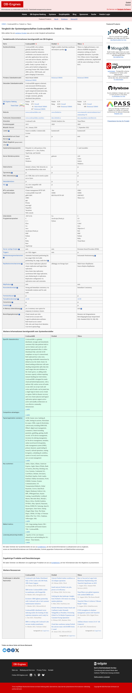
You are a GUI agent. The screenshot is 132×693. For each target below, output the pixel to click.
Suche (93, 14)
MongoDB (74, 19)
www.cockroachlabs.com (33, 112)
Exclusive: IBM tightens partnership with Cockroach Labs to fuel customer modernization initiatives (37, 601)
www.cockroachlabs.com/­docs (34, 118)
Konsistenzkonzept (9, 287)
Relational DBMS (30, 80)
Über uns (15, 670)
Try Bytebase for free (118, 96)
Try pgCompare (118, 79)
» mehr (27, 409)
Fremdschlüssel (8, 296)
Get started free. (118, 57)
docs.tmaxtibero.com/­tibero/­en (86, 118)
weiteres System (21, 33)
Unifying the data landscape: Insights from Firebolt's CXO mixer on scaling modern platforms (63, 598)
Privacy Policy (41, 670)
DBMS (4, 24)
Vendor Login (104, 14)
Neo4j (56, 19)
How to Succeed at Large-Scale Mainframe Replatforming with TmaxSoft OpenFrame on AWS (87, 580)
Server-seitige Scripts (10, 249)
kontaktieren (42, 547)
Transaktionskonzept (10, 299)
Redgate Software (124, 9)
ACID (27, 299)
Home (24, 14)
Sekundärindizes (8, 181)
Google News (45, 630)
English (128, 2)
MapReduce (7, 284)
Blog (74, 14)
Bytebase (64, 19)
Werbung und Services (27, 670)
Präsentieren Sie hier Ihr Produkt (118, 121)
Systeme (52, 14)
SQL (4, 185)
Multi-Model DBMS (40, 106)
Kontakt (50, 670)
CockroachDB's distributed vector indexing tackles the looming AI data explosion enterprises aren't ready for (36, 612)
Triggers (6, 252)
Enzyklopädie (64, 14)
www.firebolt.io (56, 112)
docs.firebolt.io (56, 118)
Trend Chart (14, 106)
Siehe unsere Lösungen (102, 677)
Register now (118, 113)
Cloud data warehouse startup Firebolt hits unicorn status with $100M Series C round (63, 626)
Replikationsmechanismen (12, 264)
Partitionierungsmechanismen (13, 255)
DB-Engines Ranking (38, 14)
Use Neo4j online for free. (118, 40)
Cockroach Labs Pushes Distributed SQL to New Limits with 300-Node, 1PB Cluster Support (36, 580)
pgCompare (111, 71)
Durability (6, 305)
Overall (36, 104)
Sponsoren (83, 14)
